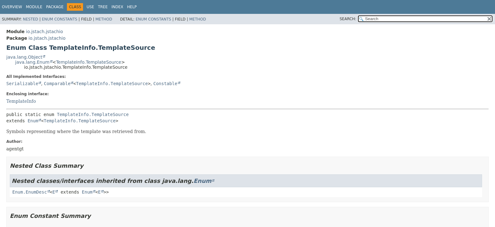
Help (132, 7)
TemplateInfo (21, 101)
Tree (103, 7)
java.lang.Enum (32, 62)
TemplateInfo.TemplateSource (88, 62)
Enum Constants (59, 19)
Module (34, 7)
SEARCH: (348, 19)
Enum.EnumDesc (29, 192)
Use (90, 7)
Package (54, 7)
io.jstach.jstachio (44, 31)
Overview (12, 7)
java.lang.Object (24, 57)
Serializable (22, 83)
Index (117, 7)
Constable (165, 83)
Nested (30, 19)
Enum (32, 120)
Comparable (57, 83)
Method (103, 19)
